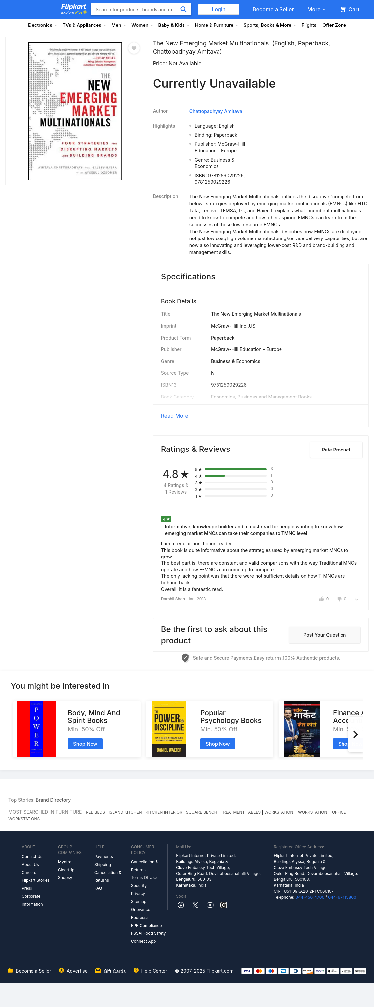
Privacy (138, 893)
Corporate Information (32, 900)
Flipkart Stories (36, 880)
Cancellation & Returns (107, 876)
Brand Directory (53, 800)
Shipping (102, 864)
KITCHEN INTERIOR (164, 812)
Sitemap (138, 901)
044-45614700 (309, 897)
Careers (29, 872)
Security (139, 885)
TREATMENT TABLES (241, 812)
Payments (103, 856)
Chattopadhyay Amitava (215, 111)
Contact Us (32, 856)
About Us (30, 864)
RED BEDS (95, 812)
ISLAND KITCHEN (125, 812)
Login (219, 9)
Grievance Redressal (140, 913)
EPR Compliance (146, 925)
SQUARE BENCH (201, 812)
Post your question (324, 635)
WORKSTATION (279, 812)
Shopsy (65, 877)
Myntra (64, 861)
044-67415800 (342, 897)
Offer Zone (334, 25)
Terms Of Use (144, 877)
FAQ (98, 888)
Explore (74, 12)
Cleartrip (66, 869)
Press (27, 888)
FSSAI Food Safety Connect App (148, 937)
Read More (174, 415)
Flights (309, 25)
